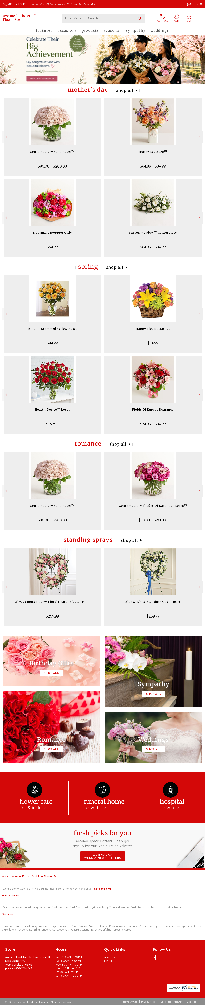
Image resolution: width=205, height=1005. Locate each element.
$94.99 (52, 343)
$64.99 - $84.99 (153, 166)
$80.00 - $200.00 (52, 166)
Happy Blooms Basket (153, 329)
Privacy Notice (149, 1001)
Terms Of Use (130, 1001)
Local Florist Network (172, 1001)
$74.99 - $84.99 (153, 423)
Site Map (191, 1001)
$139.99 (52, 423)
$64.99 (52, 247)
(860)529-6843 (16, 4)
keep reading (102, 888)
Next (199, 137)
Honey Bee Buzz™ (153, 152)
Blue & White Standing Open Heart (152, 602)
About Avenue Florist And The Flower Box (30, 876)
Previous (5, 137)
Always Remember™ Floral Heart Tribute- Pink (52, 602)
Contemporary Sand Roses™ (52, 152)
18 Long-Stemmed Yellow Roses (52, 329)
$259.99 (52, 616)
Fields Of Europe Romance (153, 409)
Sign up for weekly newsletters (102, 856)
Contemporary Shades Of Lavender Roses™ (153, 505)
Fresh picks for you (102, 838)
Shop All (125, 90)
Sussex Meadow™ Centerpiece (153, 232)
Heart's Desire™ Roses (52, 409)
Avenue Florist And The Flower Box (21, 18)
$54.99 (152, 343)
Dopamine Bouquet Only (52, 232)
